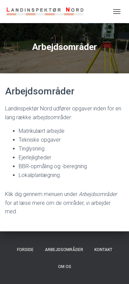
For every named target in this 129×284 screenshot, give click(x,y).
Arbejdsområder (64, 249)
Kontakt (103, 249)
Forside (25, 249)
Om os (64, 266)
